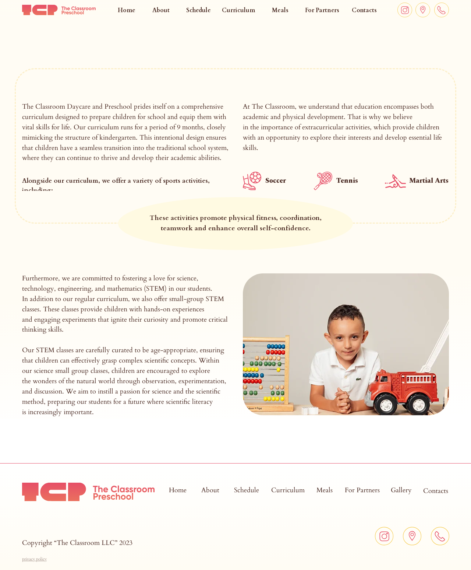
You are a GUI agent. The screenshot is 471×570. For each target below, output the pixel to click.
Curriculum (238, 10)
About (161, 10)
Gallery (401, 490)
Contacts (364, 10)
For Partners (322, 10)
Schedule (198, 10)
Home (126, 10)
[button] (34, 559)
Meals (280, 10)
